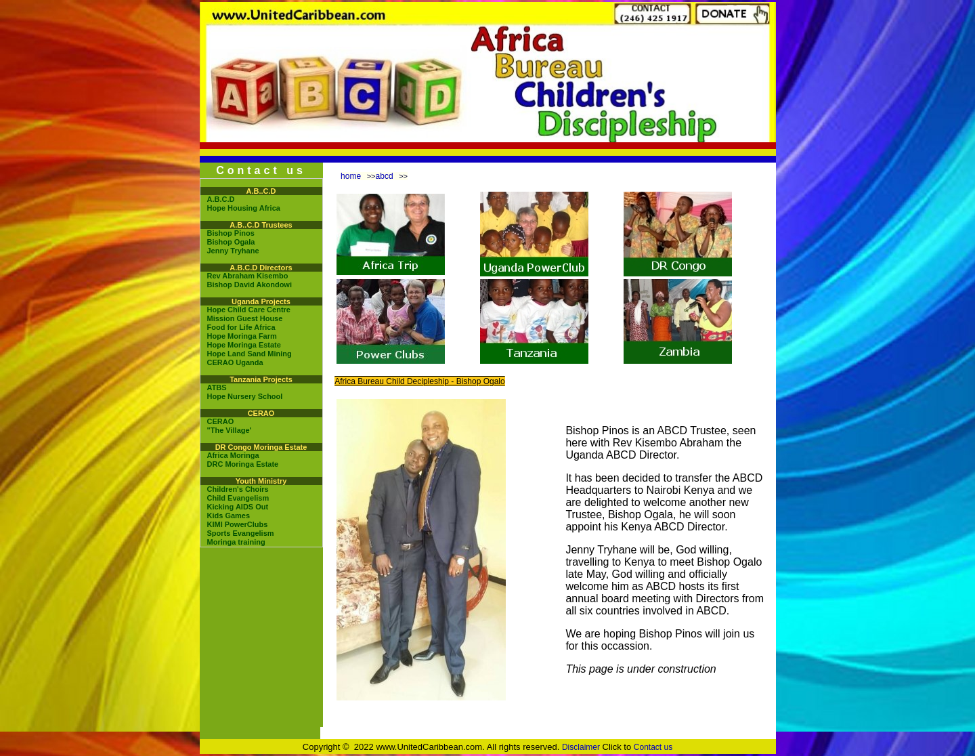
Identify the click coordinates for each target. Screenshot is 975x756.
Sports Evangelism (240, 533)
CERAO (220, 421)
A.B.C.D (221, 199)
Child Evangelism (238, 498)
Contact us (653, 747)
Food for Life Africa (241, 327)
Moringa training (236, 542)
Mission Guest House (245, 318)
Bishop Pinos (231, 233)
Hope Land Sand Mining (249, 354)
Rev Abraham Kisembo (247, 276)
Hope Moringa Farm (242, 336)
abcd (384, 176)
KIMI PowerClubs (237, 524)
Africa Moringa (233, 455)
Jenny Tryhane (233, 251)
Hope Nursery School (245, 396)
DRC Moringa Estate (243, 464)
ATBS (217, 387)
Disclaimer (581, 747)
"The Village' (229, 430)
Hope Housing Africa (243, 208)
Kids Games (229, 515)
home (351, 176)
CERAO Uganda (235, 362)
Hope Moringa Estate (244, 345)
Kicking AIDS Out (238, 507)
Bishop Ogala (231, 242)
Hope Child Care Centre (248, 310)
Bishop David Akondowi (249, 284)
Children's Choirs (238, 489)
